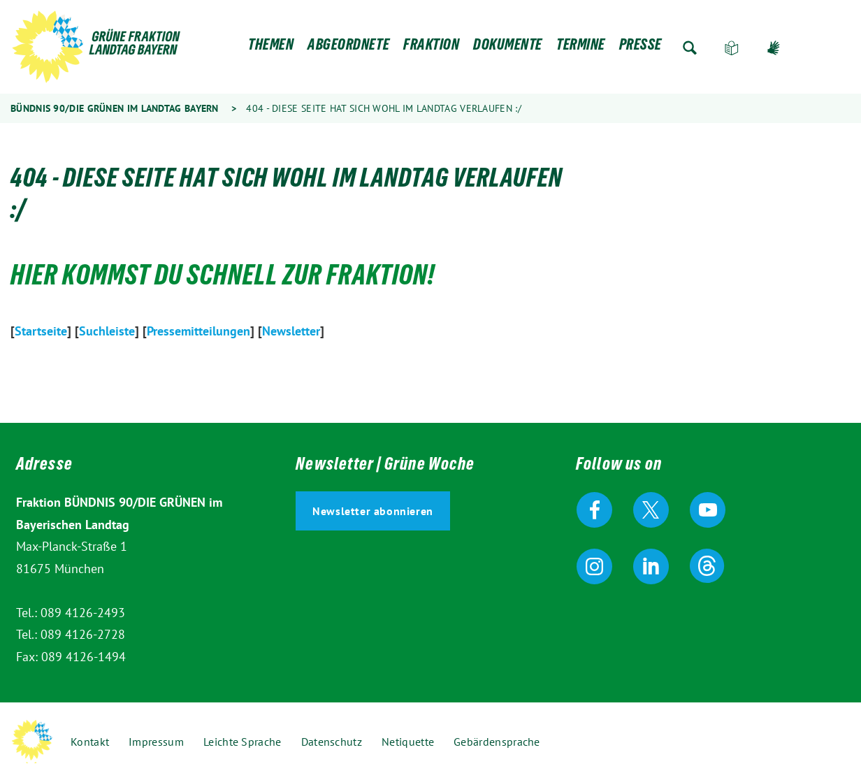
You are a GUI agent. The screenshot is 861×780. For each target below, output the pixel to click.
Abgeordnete (348, 48)
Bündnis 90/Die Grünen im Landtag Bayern (114, 108)
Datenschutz (331, 742)
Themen (271, 48)
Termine (580, 48)
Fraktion (431, 48)
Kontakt (90, 742)
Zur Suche (690, 48)
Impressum (156, 742)
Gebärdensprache (774, 48)
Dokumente (507, 48)
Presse (640, 48)
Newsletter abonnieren (372, 511)
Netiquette (408, 742)
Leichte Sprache (732, 48)
